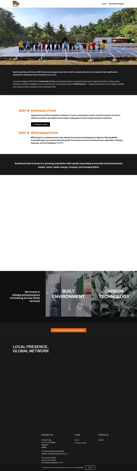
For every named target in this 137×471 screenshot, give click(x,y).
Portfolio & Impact (116, 4)
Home (104, 4)
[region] (68, 36)
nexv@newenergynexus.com (57, 454)
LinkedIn (101, 440)
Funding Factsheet (40, 124)
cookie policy (79, 467)
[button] (47, 292)
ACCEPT (90, 467)
